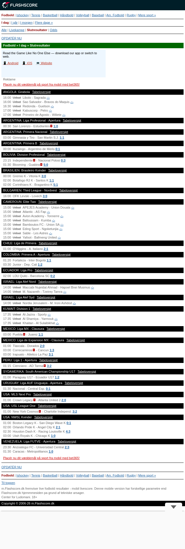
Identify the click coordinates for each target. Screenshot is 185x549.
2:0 (42, 346)
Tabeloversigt (41, 92)
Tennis (36, 15)
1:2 (40, 264)
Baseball (98, 15)
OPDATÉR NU (11, 38)
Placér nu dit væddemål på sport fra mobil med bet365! (41, 84)
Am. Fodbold (115, 15)
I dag (5, 22)
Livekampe (16, 30)
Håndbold (66, 15)
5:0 (45, 164)
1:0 (55, 126)
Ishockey (22, 15)
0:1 (57, 149)
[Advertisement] (92, 530)
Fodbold (7, 15)
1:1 (62, 137)
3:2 (49, 366)
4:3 (68, 431)
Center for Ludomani (15, 497)
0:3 (63, 160)
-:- (48, 97)
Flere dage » (44, 22)
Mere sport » (147, 15)
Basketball (50, 15)
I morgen (26, 22)
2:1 (46, 249)
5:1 (55, 184)
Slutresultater (37, 30)
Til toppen (8, 483)
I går (14, 22)
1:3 (52, 350)
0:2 (53, 276)
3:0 (43, 176)
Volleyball (82, 15)
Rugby (131, 15)
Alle (4, 30)
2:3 (67, 447)
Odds (53, 30)
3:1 (51, 354)
